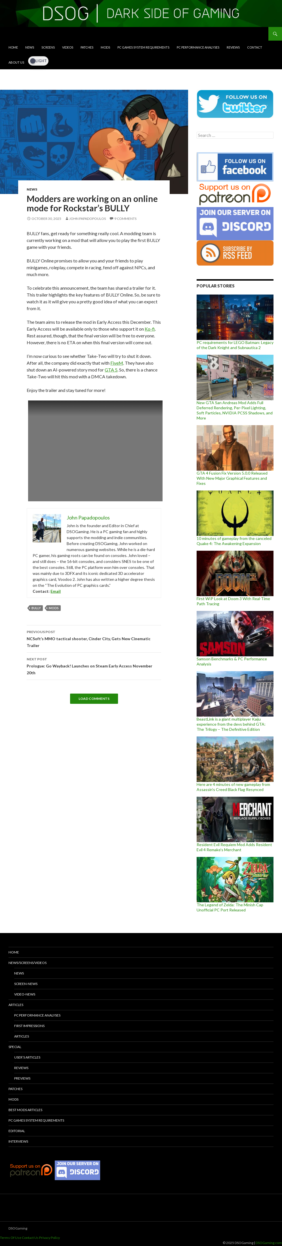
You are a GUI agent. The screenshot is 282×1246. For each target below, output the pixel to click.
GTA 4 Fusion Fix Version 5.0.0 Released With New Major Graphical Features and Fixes (232, 478)
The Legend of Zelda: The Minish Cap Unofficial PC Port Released (230, 907)
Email (55, 591)
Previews (22, 1078)
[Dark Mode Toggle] (38, 60)
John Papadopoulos (87, 218)
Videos (67, 47)
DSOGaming (18, 1228)
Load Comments (94, 698)
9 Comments (125, 218)
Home (13, 47)
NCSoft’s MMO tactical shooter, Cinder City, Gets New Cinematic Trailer (94, 638)
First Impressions (29, 1026)
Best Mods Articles (25, 1110)
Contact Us (30, 1237)
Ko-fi (150, 328)
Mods (105, 47)
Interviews (18, 1141)
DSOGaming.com (269, 1243)
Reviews (233, 47)
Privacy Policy (49, 1237)
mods (54, 608)
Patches (87, 47)
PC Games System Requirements (143, 47)
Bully (36, 608)
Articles (16, 1005)
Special (15, 1047)
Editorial (17, 1131)
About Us (16, 62)
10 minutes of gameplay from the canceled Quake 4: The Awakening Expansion (234, 541)
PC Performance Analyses (198, 47)
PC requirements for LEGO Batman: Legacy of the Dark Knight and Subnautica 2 (235, 345)
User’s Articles (27, 1057)
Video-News (24, 994)
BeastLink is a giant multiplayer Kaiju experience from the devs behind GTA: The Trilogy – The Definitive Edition (231, 724)
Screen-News (25, 984)
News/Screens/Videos (28, 963)
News (29, 47)
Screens (48, 47)
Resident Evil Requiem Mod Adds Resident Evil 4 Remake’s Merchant (234, 847)
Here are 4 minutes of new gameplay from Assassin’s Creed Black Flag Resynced (233, 787)
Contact (254, 47)
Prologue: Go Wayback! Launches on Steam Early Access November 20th (94, 665)
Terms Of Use (10, 1237)
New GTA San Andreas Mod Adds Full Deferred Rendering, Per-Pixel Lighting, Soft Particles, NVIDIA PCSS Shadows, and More (235, 410)
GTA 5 (111, 369)
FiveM (116, 363)
